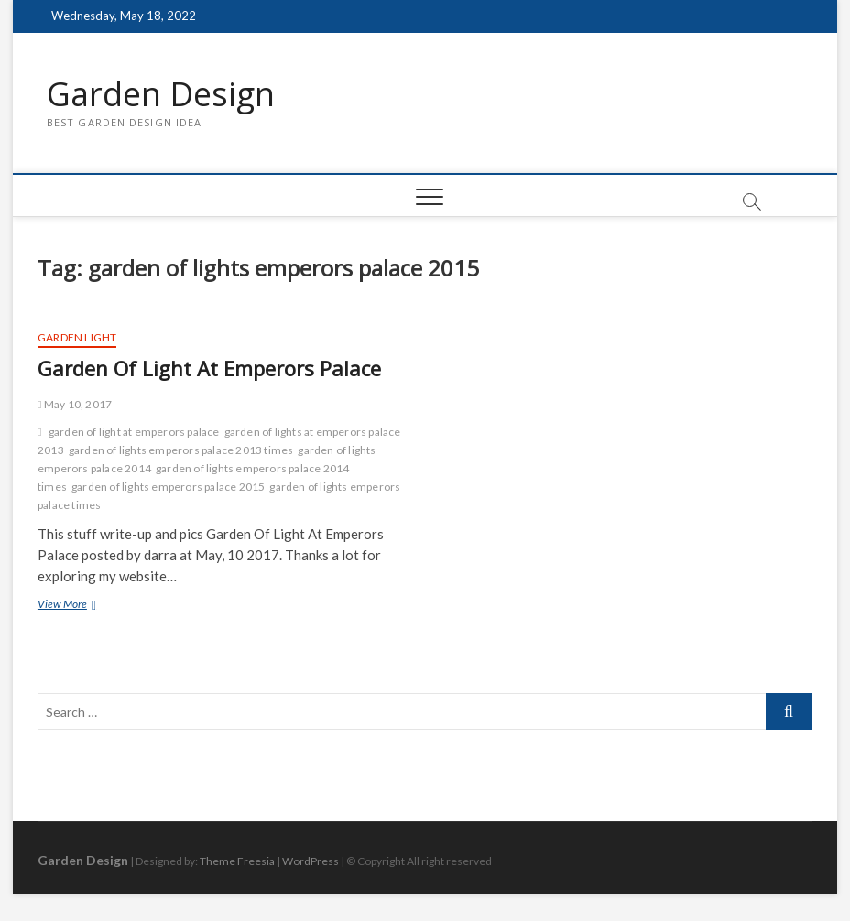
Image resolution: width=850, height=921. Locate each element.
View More (83, 605)
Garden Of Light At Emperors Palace (209, 368)
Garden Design (161, 94)
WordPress (310, 861)
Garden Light (77, 337)
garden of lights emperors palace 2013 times (181, 450)
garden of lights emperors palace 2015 (168, 486)
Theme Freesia (237, 861)
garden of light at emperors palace (134, 432)
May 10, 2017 (75, 404)
